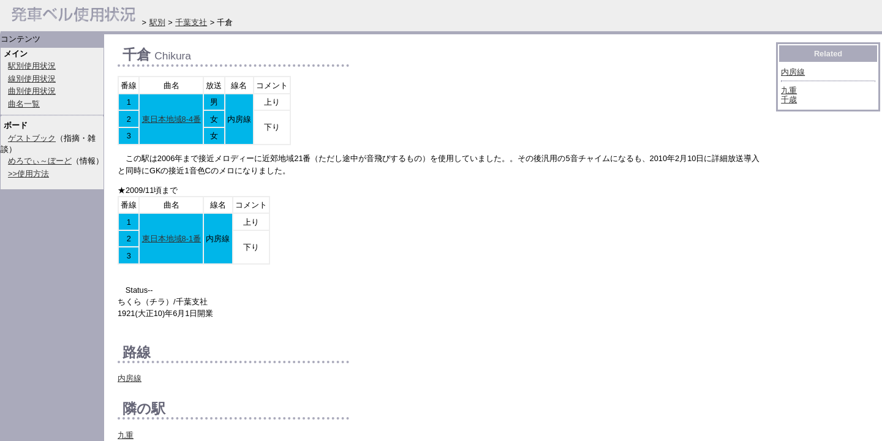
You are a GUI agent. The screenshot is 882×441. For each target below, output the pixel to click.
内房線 (129, 378)
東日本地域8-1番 (172, 238)
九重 (126, 435)
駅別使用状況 (32, 65)
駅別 (157, 22)
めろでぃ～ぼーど (40, 160)
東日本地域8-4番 (172, 119)
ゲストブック (32, 138)
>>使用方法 (28, 173)
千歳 (789, 99)
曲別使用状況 (32, 91)
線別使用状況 (32, 78)
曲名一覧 (24, 103)
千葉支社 (191, 22)
